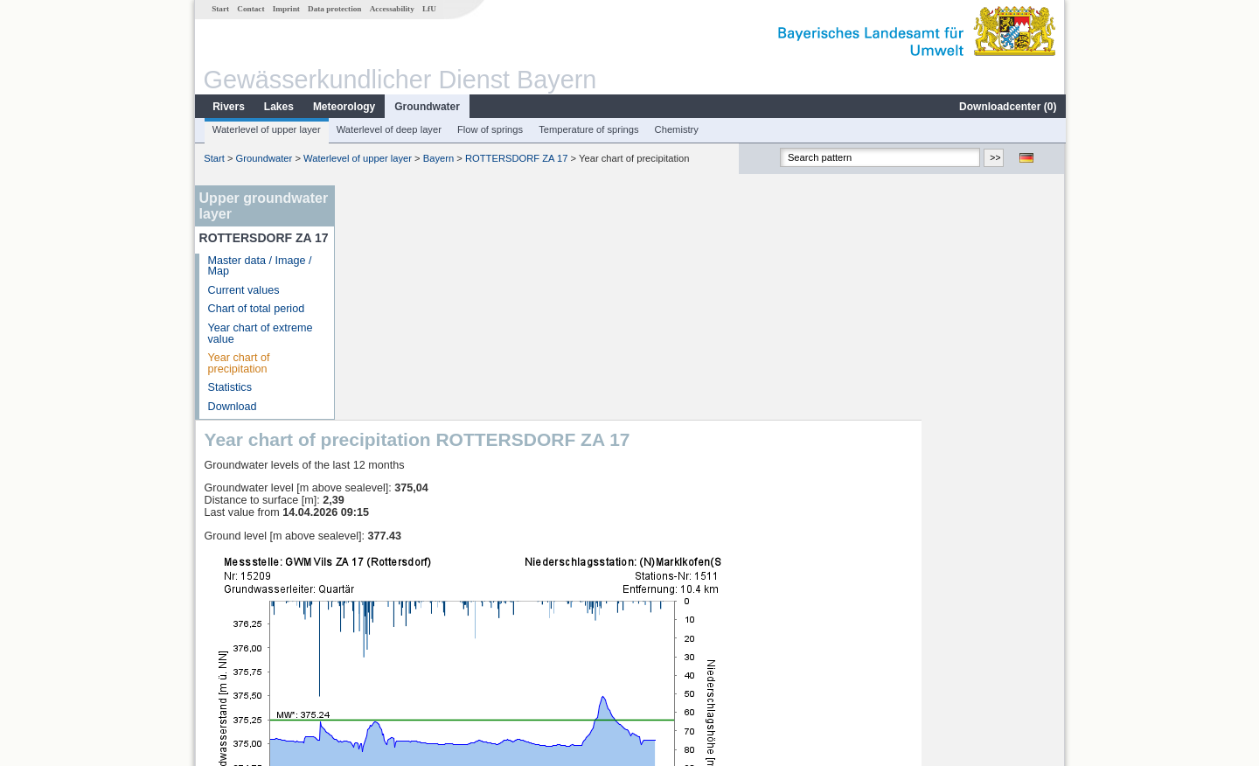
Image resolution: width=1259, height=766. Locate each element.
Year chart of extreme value (259, 333)
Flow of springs (489, 129)
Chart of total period (255, 309)
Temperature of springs (587, 129)
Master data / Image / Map (259, 266)
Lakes (278, 107)
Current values (243, 290)
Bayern (437, 158)
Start (219, 8)
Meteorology (343, 107)
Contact (249, 8)
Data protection (333, 8)
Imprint (285, 8)
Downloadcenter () (1006, 107)
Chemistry (676, 129)
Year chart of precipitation (238, 363)
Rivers (228, 107)
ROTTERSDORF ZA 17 (515, 158)
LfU (428, 8)
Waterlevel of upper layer (266, 129)
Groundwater (426, 107)
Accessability (391, 8)
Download (231, 406)
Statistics (229, 387)
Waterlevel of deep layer (388, 129)
